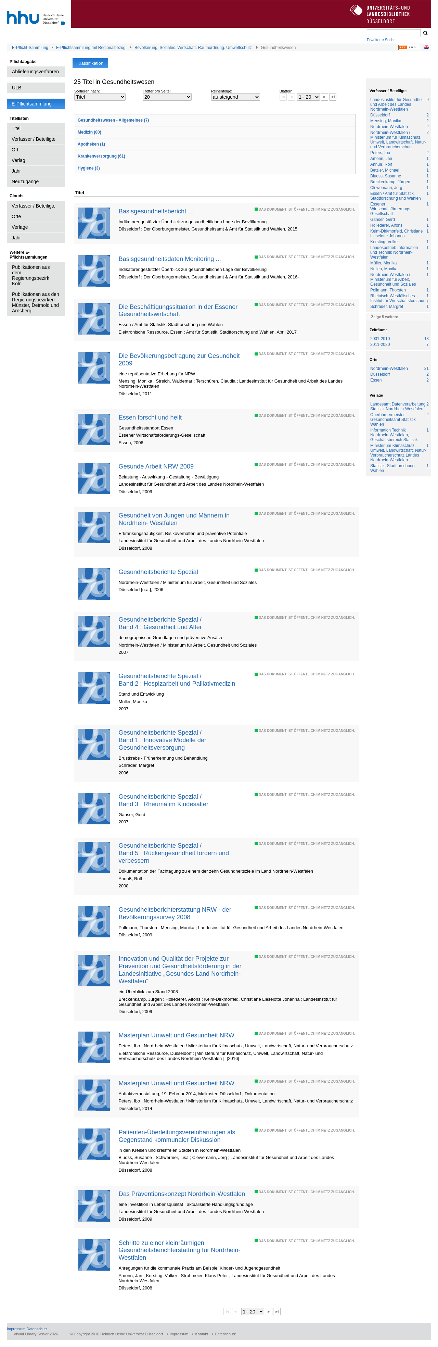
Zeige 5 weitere (384, 317)
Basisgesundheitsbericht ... (155, 211)
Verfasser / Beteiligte (33, 139)
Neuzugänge (25, 181)
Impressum (16, 1329)
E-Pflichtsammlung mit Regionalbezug (91, 47)
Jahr (16, 171)
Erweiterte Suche (381, 40)
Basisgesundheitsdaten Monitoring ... (169, 258)
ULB (16, 87)
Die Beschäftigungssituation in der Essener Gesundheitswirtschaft (177, 310)
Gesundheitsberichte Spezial (158, 571)
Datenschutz (36, 1329)
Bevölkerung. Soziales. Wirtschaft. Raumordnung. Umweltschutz (193, 47)
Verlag (18, 160)
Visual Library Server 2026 (36, 1334)
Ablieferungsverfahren (35, 71)
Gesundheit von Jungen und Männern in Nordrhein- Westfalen (174, 519)
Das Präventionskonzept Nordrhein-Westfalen (181, 1193)
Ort (15, 149)
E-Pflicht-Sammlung (30, 47)
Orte (16, 216)
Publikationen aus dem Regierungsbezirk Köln (31, 275)
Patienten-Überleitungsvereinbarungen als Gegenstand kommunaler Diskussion (176, 1135)
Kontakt (201, 1334)
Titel (16, 128)
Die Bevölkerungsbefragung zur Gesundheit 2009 (179, 359)
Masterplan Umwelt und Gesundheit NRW (176, 1035)
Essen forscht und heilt (150, 417)
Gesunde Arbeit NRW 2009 (156, 466)
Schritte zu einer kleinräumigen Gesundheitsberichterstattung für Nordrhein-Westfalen (179, 1250)
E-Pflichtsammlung (32, 104)
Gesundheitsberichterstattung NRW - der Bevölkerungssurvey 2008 (174, 913)
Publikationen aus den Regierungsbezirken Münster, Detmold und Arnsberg (35, 302)
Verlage (20, 227)
